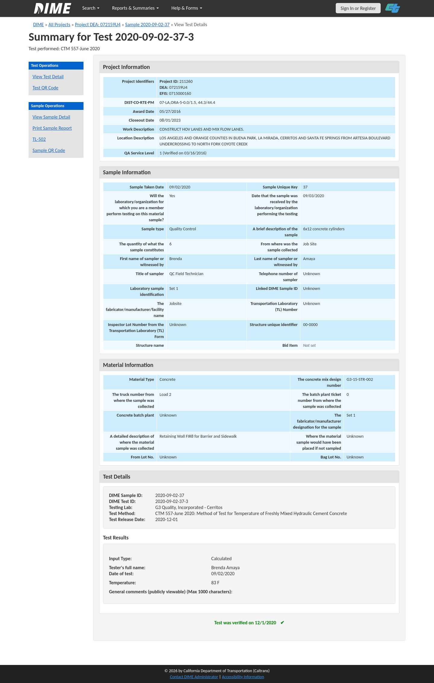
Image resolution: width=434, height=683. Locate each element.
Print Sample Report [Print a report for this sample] (52, 128)
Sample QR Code (49, 150)
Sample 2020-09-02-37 (147, 24)
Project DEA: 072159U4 (98, 24)
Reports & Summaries (135, 8)
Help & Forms (186, 8)
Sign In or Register (358, 8)
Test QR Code (45, 88)
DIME (38, 24)
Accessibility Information (243, 676)
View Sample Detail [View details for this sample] (51, 117)
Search (90, 8)
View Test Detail (48, 76)
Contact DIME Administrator (194, 676)
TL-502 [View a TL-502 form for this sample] (39, 139)
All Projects (59, 24)
